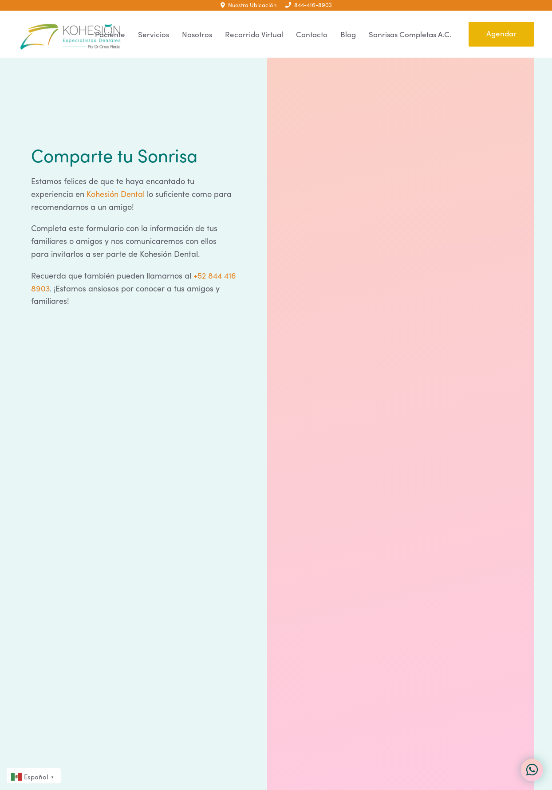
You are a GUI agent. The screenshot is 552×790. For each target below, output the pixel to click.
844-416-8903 (308, 5)
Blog (348, 34)
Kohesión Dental (116, 194)
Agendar (501, 33)
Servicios (153, 34)
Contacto (311, 34)
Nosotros (197, 34)
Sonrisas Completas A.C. (410, 34)
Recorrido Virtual (254, 34)
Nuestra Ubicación (248, 5)
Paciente (110, 34)
